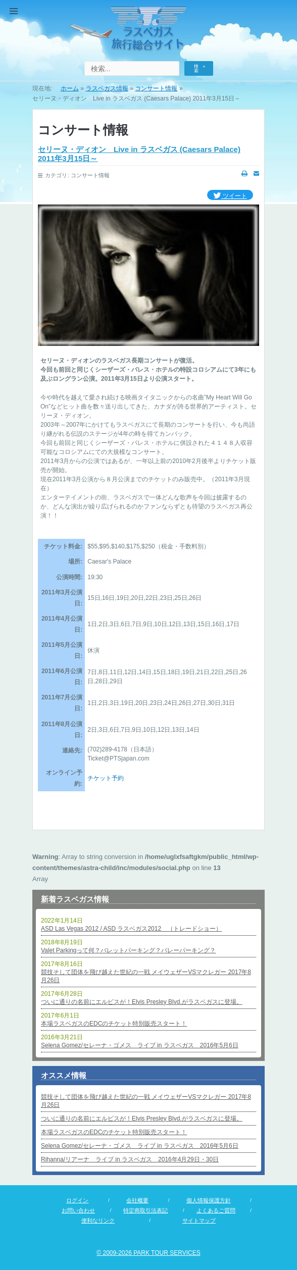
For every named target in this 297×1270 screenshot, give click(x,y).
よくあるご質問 (215, 1210)
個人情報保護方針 (208, 1200)
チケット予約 (105, 778)
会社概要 (137, 1200)
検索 (196, 68)
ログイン (77, 1200)
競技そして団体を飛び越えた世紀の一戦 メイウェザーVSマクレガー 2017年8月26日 (146, 976)
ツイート (230, 196)
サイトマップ (199, 1220)
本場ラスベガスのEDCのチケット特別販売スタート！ (114, 1023)
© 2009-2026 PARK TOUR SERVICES (148, 1252)
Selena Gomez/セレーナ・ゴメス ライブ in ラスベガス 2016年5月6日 (139, 1045)
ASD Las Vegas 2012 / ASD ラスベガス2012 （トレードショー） (131, 928)
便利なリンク (98, 1220)
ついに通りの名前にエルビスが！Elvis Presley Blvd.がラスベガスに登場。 (141, 1001)
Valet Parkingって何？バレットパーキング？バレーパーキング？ (128, 950)
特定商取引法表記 (145, 1210)
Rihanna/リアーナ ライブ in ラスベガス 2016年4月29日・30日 (130, 1159)
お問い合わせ (78, 1210)
